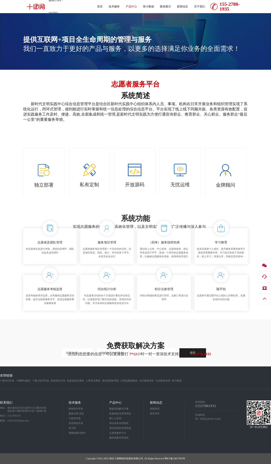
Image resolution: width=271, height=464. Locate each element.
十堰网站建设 (23, 380)
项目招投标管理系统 (120, 428)
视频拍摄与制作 (77, 433)
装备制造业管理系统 (120, 413)
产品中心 (115, 402)
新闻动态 (156, 402)
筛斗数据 (176, 380)
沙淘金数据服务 (129, 380)
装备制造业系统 (75, 380)
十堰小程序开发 (40, 380)
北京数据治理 (163, 380)
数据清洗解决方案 (119, 408)
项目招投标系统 (110, 380)
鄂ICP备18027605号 (175, 458)
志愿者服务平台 (117, 433)
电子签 (72, 428)
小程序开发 (75, 418)
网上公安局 (115, 418)
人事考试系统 (93, 380)
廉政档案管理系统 (119, 437)
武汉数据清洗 (146, 380)
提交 (192, 352)
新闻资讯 (155, 408)
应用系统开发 (76, 423)
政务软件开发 (58, 380)
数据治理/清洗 (76, 413)
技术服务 (75, 402)
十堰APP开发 (7, 380)
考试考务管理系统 (119, 423)
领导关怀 (155, 413)
